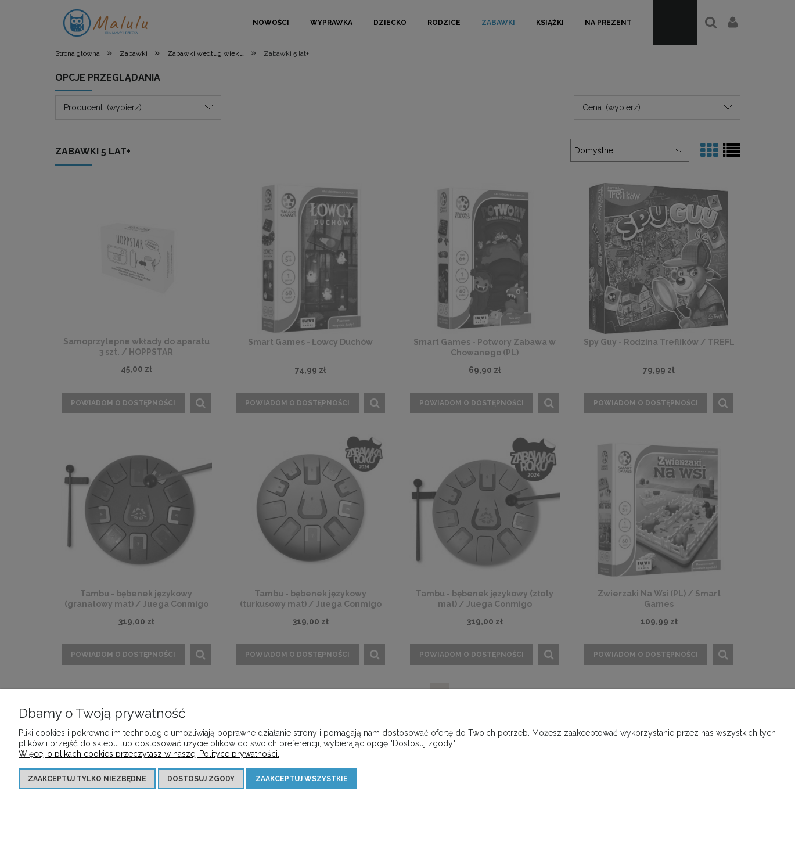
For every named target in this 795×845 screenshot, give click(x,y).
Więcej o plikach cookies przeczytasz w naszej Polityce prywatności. (149, 753)
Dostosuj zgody (201, 779)
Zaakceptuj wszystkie (302, 779)
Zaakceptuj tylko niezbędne (87, 779)
